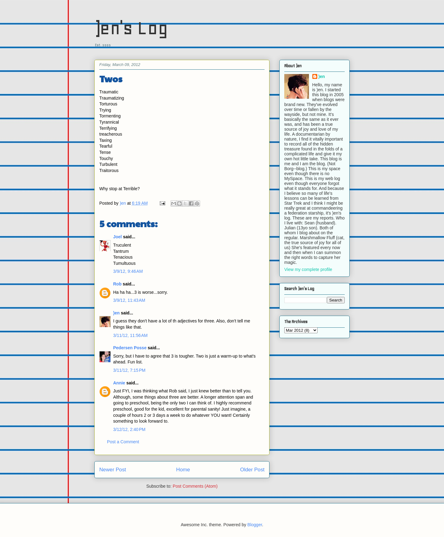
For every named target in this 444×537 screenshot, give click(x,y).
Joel (117, 236)
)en (116, 312)
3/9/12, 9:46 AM (128, 271)
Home (183, 470)
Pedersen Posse (129, 347)
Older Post (252, 470)
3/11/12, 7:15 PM (129, 370)
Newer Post (112, 470)
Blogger (254, 524)
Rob (117, 283)
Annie (119, 382)
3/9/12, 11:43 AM (129, 300)
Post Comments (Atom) (195, 486)
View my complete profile (308, 269)
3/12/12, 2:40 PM (129, 429)
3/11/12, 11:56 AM (130, 335)
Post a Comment (123, 441)
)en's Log (131, 28)
